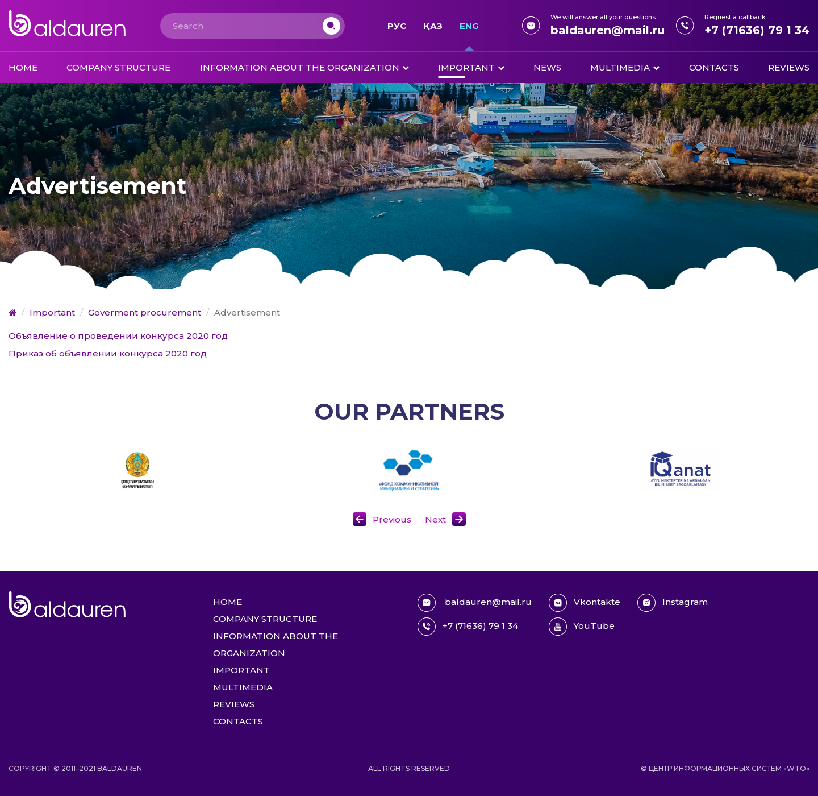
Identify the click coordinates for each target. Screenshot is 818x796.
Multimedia (620, 67)
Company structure (118, 67)
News (547, 67)
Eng (469, 25)
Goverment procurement (144, 312)
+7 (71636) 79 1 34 (756, 30)
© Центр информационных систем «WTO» (725, 768)
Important (466, 67)
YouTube (582, 626)
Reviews (788, 67)
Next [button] (435, 519)
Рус (396, 25)
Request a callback (735, 17)
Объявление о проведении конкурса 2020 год (118, 335)
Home (23, 67)
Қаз (433, 25)
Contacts (714, 67)
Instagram (672, 603)
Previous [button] (392, 519)
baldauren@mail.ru (607, 30)
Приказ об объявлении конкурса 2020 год (108, 353)
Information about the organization (299, 67)
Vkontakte (584, 603)
